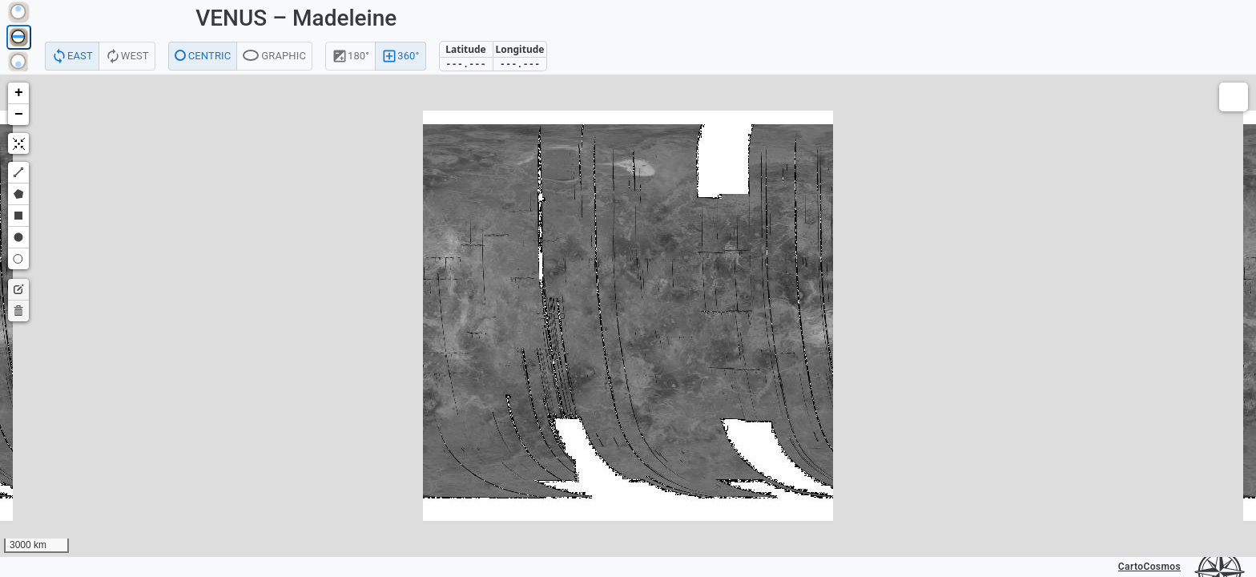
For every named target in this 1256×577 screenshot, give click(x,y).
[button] (18, 93)
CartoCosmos (1149, 566)
